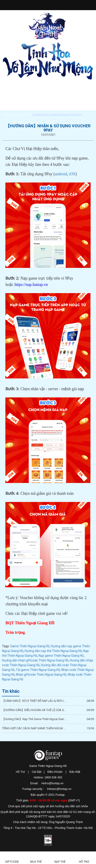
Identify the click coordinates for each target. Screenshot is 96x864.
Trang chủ (8, 115)
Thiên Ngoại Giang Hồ (47, 25)
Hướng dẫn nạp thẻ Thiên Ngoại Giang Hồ (53, 651)
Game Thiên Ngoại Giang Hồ (29, 646)
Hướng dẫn (22, 115)
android (61, 174)
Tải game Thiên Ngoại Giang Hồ (38, 670)
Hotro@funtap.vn (52, 783)
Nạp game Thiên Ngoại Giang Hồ (61, 655)
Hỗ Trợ (20, 771)
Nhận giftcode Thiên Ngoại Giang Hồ (41, 674)
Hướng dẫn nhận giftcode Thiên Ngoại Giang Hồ (35, 660)
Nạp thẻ (60, 861)
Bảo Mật (74, 771)
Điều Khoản (54, 771)
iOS (72, 174)
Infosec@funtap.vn (59, 789)
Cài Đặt (36, 771)
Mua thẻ (36, 861)
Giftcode (12, 861)
